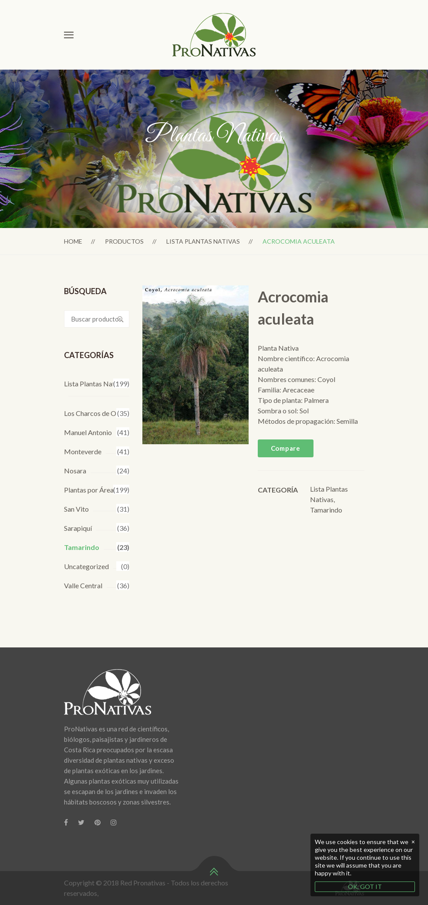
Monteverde (82, 451)
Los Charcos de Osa (93, 413)
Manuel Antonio (88, 432)
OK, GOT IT (365, 886)
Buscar (120, 319)
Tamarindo (81, 547)
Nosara (75, 470)
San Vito (76, 509)
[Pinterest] (97, 822)
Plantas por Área (89, 490)
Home (73, 241)
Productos (124, 241)
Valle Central (83, 585)
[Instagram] (114, 822)
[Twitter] (81, 822)
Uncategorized (86, 566)
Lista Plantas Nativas (203, 241)
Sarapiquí (78, 528)
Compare (285, 448)
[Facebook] (66, 822)
